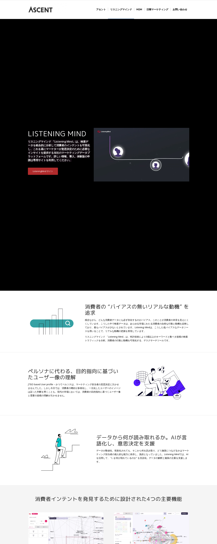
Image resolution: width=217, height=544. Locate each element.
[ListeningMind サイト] (43, 171)
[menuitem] (101, 9)
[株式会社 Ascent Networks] (47, 9)
